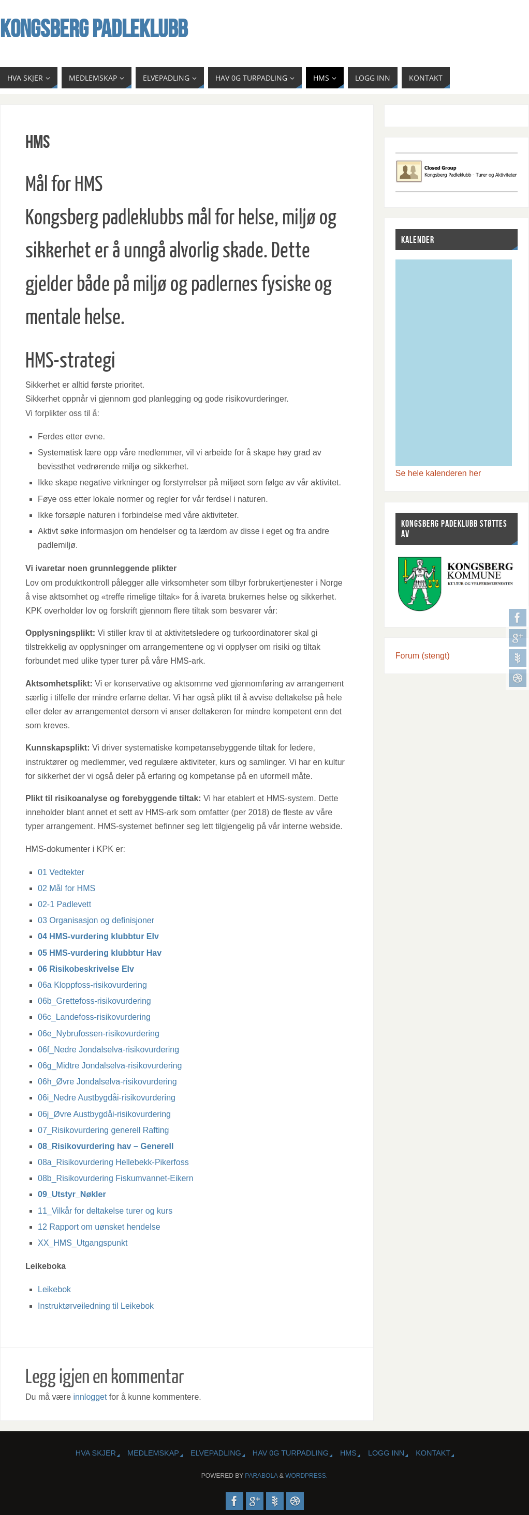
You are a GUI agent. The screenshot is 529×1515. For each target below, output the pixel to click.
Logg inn (386, 1453)
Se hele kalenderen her (438, 473)
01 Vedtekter (61, 872)
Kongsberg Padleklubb (93, 29)
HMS (348, 1453)
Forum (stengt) (422, 655)
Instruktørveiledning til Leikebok (96, 1306)
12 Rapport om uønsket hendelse (99, 1226)
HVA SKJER (96, 1453)
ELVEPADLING (215, 1453)
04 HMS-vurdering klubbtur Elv (98, 936)
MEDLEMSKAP (153, 1453)
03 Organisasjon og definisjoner (96, 920)
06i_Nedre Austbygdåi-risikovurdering (106, 1097)
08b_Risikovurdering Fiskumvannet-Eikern (116, 1178)
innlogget (90, 1396)
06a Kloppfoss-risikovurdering (92, 985)
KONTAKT (433, 1453)
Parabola (261, 1475)
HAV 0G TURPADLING (291, 1453)
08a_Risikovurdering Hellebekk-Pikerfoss (113, 1162)
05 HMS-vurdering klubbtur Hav (99, 952)
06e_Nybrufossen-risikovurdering (98, 1033)
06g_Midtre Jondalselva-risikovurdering (110, 1065)
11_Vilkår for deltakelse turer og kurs (105, 1210)
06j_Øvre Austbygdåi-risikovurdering (104, 1114)
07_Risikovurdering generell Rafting (103, 1130)
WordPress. (306, 1475)
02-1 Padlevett (64, 904)
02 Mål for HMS (66, 888)
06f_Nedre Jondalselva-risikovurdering (108, 1049)
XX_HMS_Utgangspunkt (82, 1242)
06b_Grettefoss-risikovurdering (94, 1001)
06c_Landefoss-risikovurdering (94, 1017)
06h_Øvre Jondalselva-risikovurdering (107, 1081)
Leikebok (54, 1289)
